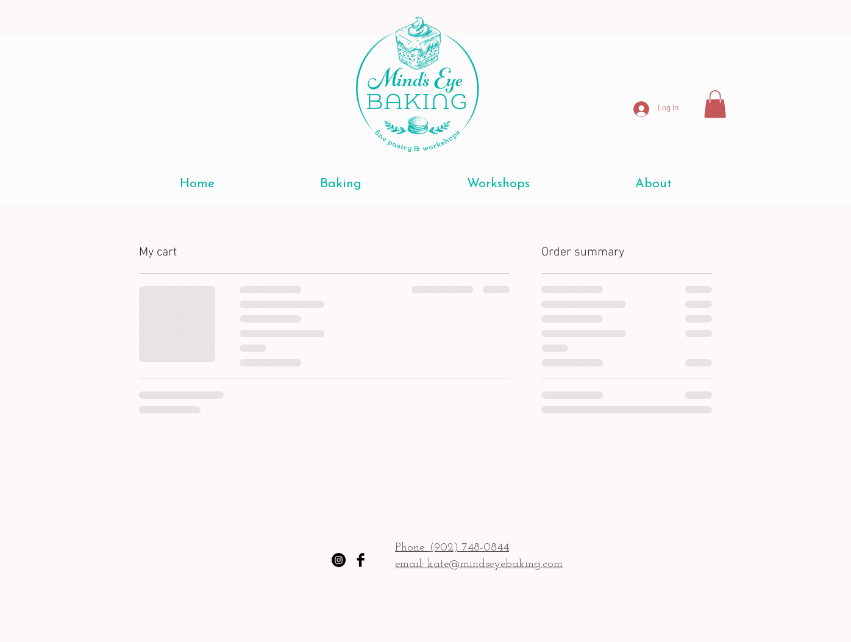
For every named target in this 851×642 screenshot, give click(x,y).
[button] (715, 104)
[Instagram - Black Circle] (339, 560)
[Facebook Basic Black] (361, 560)
